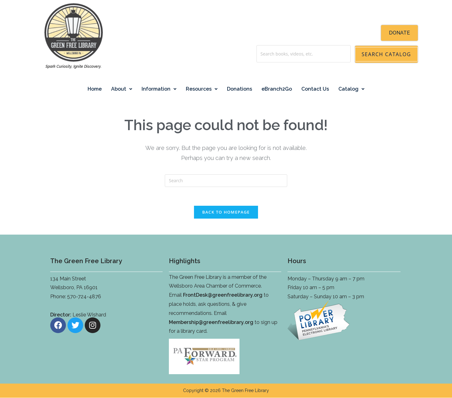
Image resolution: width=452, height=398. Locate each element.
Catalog (351, 89)
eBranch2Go (276, 89)
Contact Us (315, 89)
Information (159, 89)
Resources (202, 89)
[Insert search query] (226, 180)
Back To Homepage (226, 212)
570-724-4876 (84, 297)
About (121, 89)
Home (95, 89)
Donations (239, 89)
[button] (121, 89)
